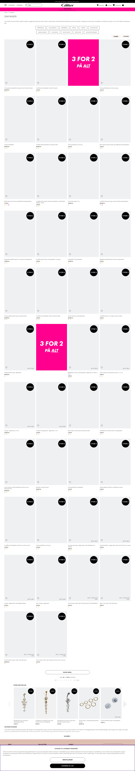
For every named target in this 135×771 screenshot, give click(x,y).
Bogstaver (66, 32)
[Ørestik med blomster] (51, 466)
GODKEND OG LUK (67, 766)
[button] (109, 5)
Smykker (11, 12)
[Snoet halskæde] (19, 122)
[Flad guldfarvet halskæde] (83, 466)
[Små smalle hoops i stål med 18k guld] (19, 638)
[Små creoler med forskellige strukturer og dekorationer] (19, 466)
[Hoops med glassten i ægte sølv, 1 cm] (51, 408)
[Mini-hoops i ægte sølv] (51, 581)
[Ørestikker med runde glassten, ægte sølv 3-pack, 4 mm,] (83, 351)
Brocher (78, 32)
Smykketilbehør (91, 32)
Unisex (83, 27)
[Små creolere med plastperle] (83, 294)
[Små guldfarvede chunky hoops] (115, 66)
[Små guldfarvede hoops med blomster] (19, 294)
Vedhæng (55, 32)
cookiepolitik (6, 755)
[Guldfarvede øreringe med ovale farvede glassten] (115, 180)
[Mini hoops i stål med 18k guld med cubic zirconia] (51, 638)
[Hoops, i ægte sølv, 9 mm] (19, 408)
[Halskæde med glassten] (83, 237)
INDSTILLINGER (67, 760)
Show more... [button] (67, 672)
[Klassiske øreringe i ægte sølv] (19, 351)
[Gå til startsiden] (67, 5)
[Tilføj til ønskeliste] (6, 83)
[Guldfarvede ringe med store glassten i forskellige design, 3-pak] (51, 180)
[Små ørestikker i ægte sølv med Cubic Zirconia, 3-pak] (115, 524)
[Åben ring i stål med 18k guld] (115, 581)
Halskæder (52, 27)
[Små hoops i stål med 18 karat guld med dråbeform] (83, 581)
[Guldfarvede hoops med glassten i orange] (51, 237)
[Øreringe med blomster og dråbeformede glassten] (115, 122)
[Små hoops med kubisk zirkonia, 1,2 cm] (115, 351)
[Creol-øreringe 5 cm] (83, 180)
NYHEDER (12, 5)
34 (74, 680)
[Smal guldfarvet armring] (83, 122)
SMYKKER (19, 5)
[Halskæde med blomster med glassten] (115, 408)
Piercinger (94, 27)
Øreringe (40, 27)
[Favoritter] (117, 5)
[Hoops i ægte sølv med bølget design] (19, 581)
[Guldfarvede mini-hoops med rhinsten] (115, 294)
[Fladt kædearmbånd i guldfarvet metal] (115, 466)
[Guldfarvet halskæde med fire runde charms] (19, 524)
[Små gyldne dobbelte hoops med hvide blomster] (19, 66)
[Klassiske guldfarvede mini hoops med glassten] (19, 237)
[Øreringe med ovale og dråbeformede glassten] (19, 180)
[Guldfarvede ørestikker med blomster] (51, 122)
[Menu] (5, 5)
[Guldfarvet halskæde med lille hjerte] (51, 66)
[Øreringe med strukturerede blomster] (83, 408)
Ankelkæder (42, 32)
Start (5, 12)
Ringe (74, 27)
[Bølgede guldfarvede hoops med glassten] (115, 237)
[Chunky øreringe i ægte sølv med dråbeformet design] (83, 524)
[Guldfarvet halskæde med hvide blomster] (51, 294)
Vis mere (67, 736)
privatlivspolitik (114, 753)
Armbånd (64, 27)
